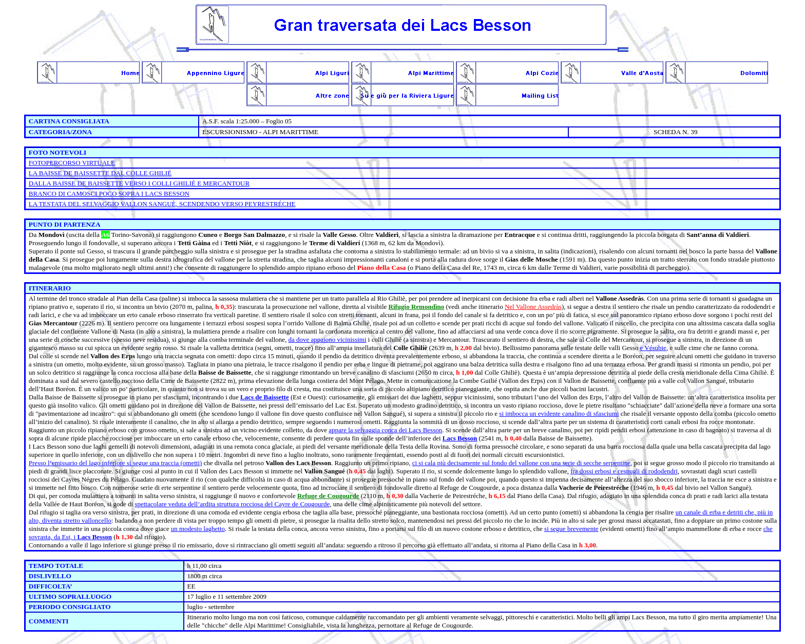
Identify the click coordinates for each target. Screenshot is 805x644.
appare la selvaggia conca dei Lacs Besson (385, 430)
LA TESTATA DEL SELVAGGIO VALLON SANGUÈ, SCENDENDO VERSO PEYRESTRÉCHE (162, 204)
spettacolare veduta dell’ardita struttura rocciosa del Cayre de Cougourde (232, 504)
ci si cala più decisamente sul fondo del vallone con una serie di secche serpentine (521, 463)
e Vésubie (653, 348)
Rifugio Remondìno (417, 306)
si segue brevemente (571, 528)
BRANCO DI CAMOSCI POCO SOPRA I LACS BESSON (109, 193)
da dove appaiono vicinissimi (328, 339)
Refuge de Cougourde (328, 496)
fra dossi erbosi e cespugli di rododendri (624, 471)
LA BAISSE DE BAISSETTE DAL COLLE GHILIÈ (100, 173)
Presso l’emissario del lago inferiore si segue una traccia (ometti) (115, 463)
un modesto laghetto (198, 528)
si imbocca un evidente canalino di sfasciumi (559, 413)
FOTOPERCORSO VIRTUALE (72, 163)
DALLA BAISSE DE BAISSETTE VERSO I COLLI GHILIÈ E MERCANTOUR (139, 183)
